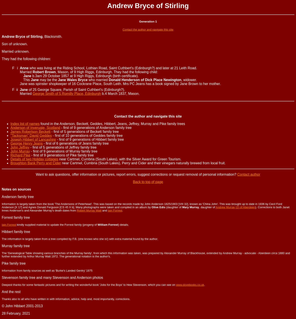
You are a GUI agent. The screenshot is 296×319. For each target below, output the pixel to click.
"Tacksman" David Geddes (31, 135)
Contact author (248, 174)
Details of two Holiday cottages (34, 159)
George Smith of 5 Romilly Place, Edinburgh (67, 93)
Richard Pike (20, 155)
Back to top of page (148, 182)
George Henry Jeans (26, 143)
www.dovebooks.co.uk (190, 284)
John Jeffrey (19, 147)
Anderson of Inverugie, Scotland (35, 128)
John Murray (20, 151)
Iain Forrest (115, 210)
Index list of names (25, 124)
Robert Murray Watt (89, 210)
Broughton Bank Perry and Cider (35, 163)
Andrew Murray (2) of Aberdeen (235, 207)
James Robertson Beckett (30, 131)
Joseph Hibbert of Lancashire (33, 139)
